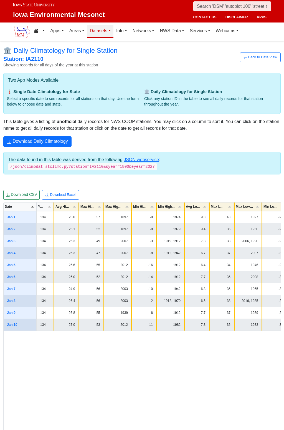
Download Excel (60, 195)
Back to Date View (260, 57)
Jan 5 (11, 265)
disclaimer (236, 17)
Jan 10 (12, 325)
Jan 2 (11, 229)
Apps (55, 30)
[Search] (232, 6)
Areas (75, 30)
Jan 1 (11, 217)
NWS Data (170, 30)
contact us (204, 17)
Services (198, 30)
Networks (142, 30)
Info (120, 30)
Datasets (98, 30)
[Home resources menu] (39, 32)
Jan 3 (11, 241)
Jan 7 (11, 289)
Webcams (225, 30)
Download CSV (21, 194)
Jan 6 (11, 277)
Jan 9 (11, 313)
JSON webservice (141, 159)
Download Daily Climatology (37, 142)
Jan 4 (11, 253)
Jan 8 (11, 301)
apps (262, 17)
